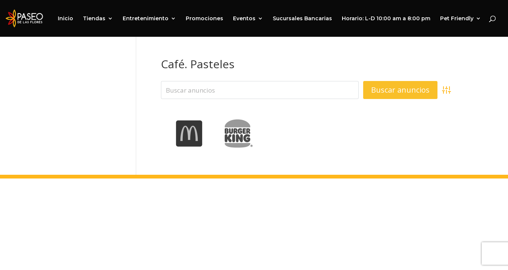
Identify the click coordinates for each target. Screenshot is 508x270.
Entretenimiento (145, 19)
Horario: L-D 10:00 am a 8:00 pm (386, 19)
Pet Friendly (456, 19)
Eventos (244, 19)
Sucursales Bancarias (302, 19)
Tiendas (94, 19)
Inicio (65, 19)
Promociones (204, 19)
